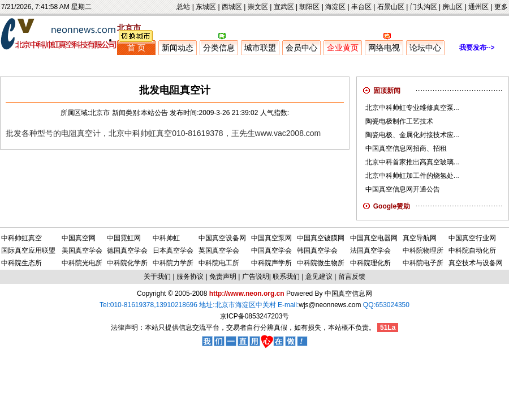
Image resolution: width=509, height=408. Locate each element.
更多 (501, 7)
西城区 (232, 7)
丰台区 (361, 7)
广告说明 (255, 276)
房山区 (452, 7)
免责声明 (222, 276)
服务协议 (190, 276)
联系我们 (286, 276)
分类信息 (219, 47)
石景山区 (390, 7)
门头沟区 (423, 7)
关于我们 (157, 276)
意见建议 (319, 276)
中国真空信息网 (348, 294)
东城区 (206, 7)
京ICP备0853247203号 (255, 316)
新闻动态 (177, 47)
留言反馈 (351, 276)
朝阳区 (309, 7)
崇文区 (258, 7)
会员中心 (301, 47)
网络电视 (384, 47)
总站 (183, 7)
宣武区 (284, 7)
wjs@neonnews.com (330, 305)
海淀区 (335, 7)
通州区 (478, 7)
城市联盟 (260, 47)
